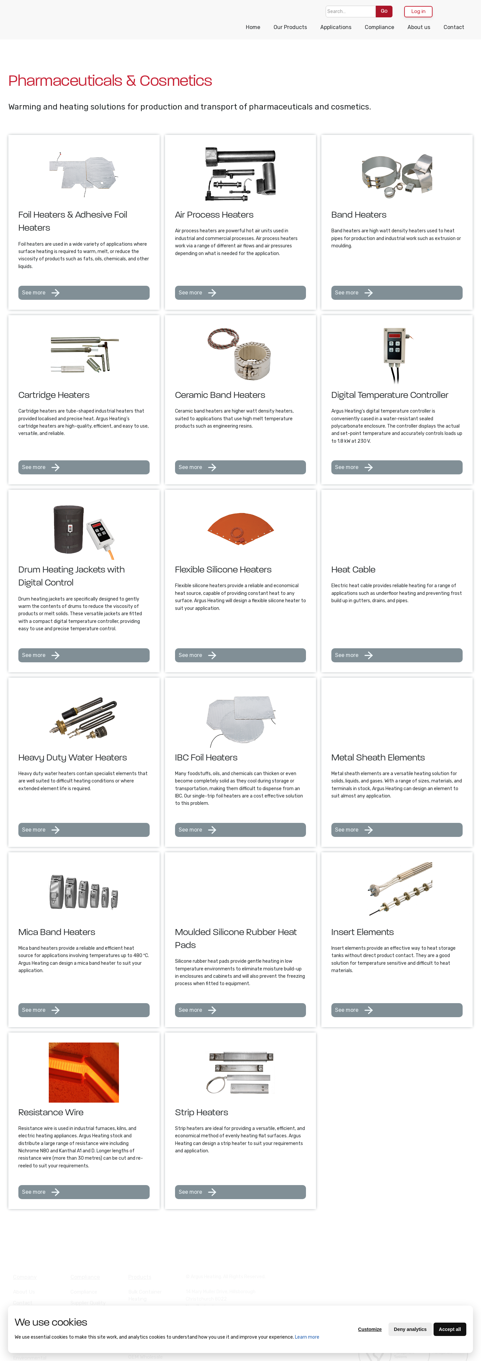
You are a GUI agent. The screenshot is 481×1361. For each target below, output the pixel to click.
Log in (418, 11)
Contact (454, 27)
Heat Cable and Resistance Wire (146, 1289)
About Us (24, 1268)
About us (419, 27)
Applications (335, 27)
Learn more (307, 1337)
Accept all (450, 1329)
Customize (370, 1329)
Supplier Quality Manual (88, 1282)
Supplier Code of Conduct (89, 1300)
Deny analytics (410, 1329)
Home (253, 27)
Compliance (379, 27)
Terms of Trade (30, 1290)
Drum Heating (144, 1304)
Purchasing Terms (33, 1301)
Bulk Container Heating (145, 1271)
